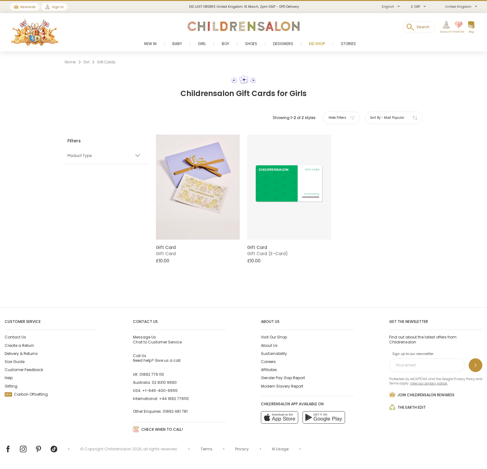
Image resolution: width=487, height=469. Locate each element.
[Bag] (471, 27)
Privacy (242, 449)
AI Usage (280, 449)
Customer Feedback (24, 369)
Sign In (58, 6)
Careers (268, 361)
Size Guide (15, 361)
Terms (393, 383)
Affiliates (269, 369)
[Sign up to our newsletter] (475, 365)
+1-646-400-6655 (160, 390)
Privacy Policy (464, 379)
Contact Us (15, 337)
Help (9, 377)
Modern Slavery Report (282, 386)
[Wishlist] (457, 27)
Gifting (11, 386)
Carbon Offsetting (26, 394)
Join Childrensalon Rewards (421, 394)
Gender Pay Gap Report (283, 377)
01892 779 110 (151, 374)
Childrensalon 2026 (123, 449)
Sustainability (274, 353)
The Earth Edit (407, 407)
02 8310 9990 (164, 382)
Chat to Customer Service (157, 339)
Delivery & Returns (21, 353)
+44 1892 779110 (174, 398)
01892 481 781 (175, 411)
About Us (269, 345)
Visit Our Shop (274, 337)
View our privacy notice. (429, 383)
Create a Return (19, 345)
